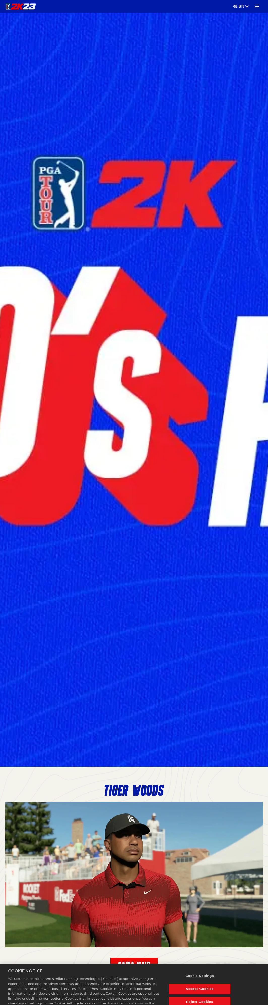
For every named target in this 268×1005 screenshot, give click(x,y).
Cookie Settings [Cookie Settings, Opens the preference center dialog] (199, 981)
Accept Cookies (200, 994)
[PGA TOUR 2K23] (20, 6)
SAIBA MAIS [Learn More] (134, 965)
